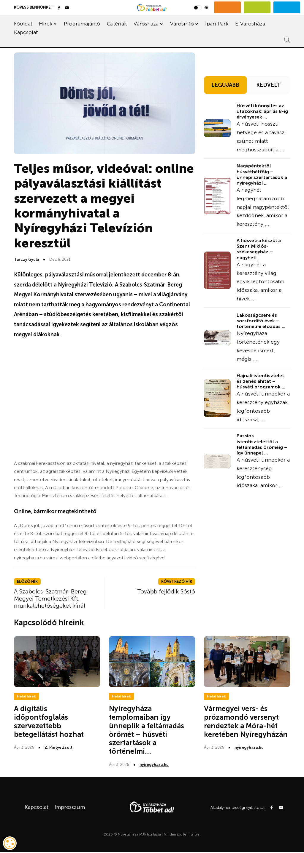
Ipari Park (216, 23)
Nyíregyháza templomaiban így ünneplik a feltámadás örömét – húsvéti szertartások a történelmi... (146, 730)
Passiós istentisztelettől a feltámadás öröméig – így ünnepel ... (262, 444)
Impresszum (70, 807)
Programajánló (82, 23)
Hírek (45, 23)
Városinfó (182, 23)
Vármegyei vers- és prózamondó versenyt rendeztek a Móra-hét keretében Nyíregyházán (246, 721)
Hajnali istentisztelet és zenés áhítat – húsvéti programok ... (261, 381)
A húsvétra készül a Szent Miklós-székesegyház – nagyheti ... (259, 249)
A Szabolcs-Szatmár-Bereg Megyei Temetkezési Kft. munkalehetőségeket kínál (50, 598)
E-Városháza (250, 23)
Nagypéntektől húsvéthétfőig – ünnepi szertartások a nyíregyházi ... (262, 174)
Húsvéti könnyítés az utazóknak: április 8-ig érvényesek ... (262, 111)
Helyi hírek (26, 696)
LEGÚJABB (225, 85)
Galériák (117, 23)
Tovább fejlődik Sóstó (166, 591)
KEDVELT (268, 85)
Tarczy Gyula (26, 259)
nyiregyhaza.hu (154, 764)
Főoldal (23, 23)
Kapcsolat (26, 32)
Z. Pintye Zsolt (58, 747)
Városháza (146, 23)
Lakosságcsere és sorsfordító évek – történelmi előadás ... (261, 320)
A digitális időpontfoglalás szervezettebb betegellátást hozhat (49, 721)
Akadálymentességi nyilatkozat (237, 807)
